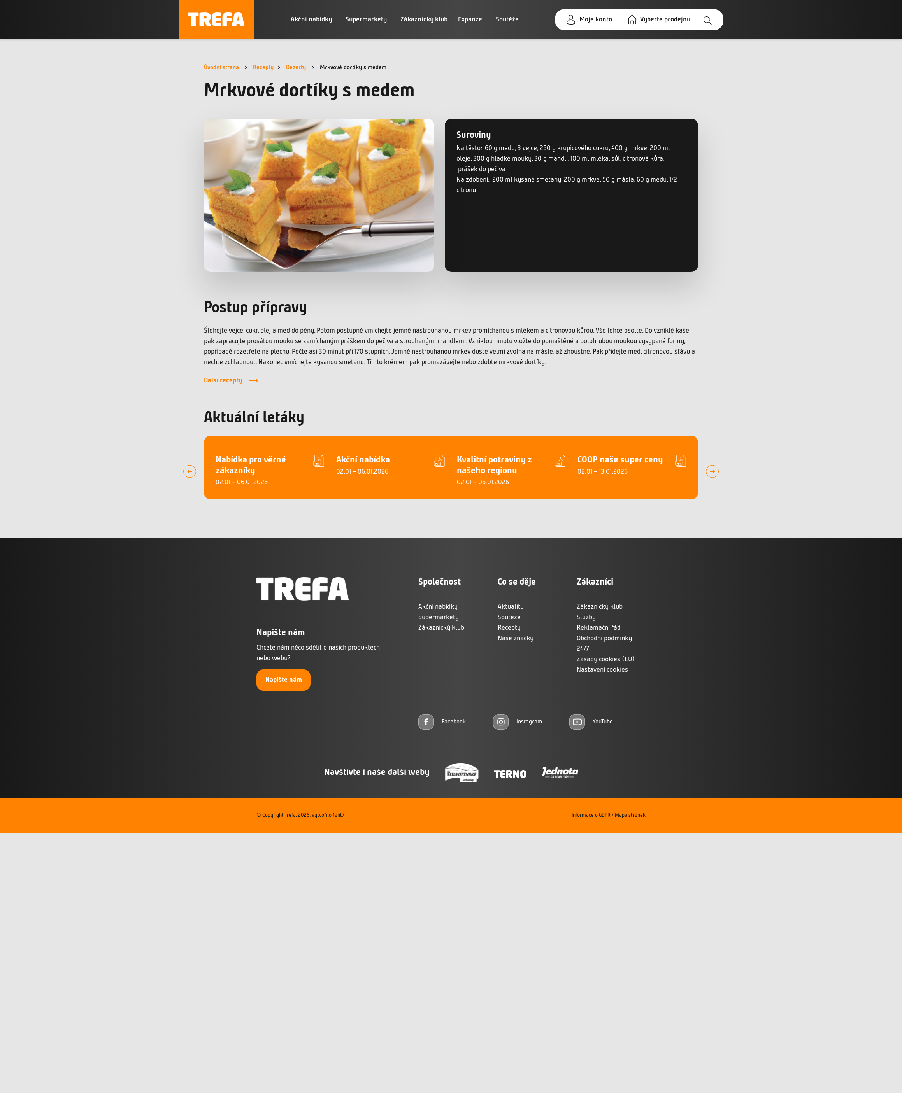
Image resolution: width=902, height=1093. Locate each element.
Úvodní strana (221, 68)
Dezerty (296, 68)
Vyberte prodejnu (665, 19)
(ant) (338, 815)
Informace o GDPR (591, 815)
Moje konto (595, 19)
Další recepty (223, 380)
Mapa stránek (630, 815)
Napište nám (283, 680)
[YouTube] (591, 721)
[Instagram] (517, 721)
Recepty (263, 68)
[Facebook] (442, 721)
